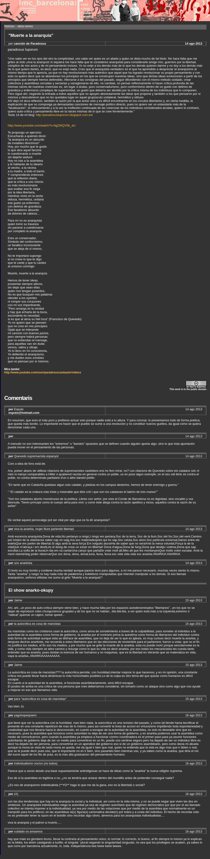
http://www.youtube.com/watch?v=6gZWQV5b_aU (42, 125)
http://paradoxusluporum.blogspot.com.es (64, 115)
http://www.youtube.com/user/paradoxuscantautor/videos (42, 372)
